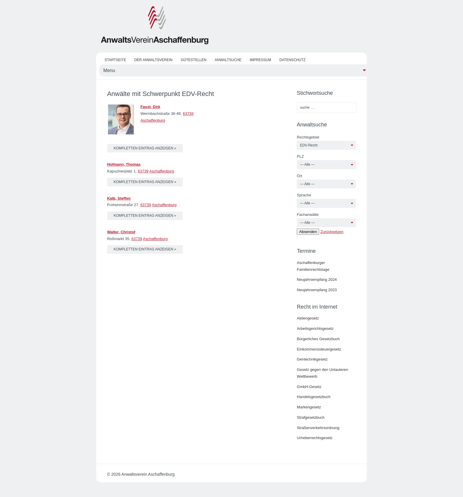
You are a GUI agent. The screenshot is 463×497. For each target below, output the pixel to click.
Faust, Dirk (150, 107)
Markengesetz (309, 407)
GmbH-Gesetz (309, 386)
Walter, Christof (121, 232)
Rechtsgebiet (308, 137)
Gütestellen (193, 60)
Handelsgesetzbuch (313, 397)
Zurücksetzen (331, 231)
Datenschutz (292, 60)
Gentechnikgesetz (312, 359)
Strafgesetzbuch (311, 417)
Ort (299, 176)
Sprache (304, 195)
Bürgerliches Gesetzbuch (318, 339)
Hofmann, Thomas (124, 164)
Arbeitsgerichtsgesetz (315, 328)
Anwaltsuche (228, 60)
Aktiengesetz (308, 318)
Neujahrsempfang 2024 (317, 279)
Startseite (115, 60)
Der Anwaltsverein (153, 60)
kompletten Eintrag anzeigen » (145, 148)
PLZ (300, 156)
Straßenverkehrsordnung (318, 428)
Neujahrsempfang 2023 (317, 290)
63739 (188, 113)
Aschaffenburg (153, 120)
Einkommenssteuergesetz (319, 349)
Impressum (260, 60)
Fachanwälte (308, 214)
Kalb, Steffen (119, 198)
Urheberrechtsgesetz (314, 438)
